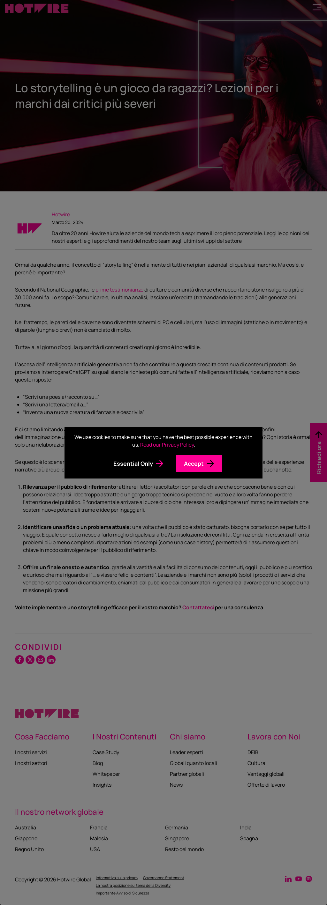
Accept (194, 463)
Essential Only (133, 463)
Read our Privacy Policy (167, 444)
